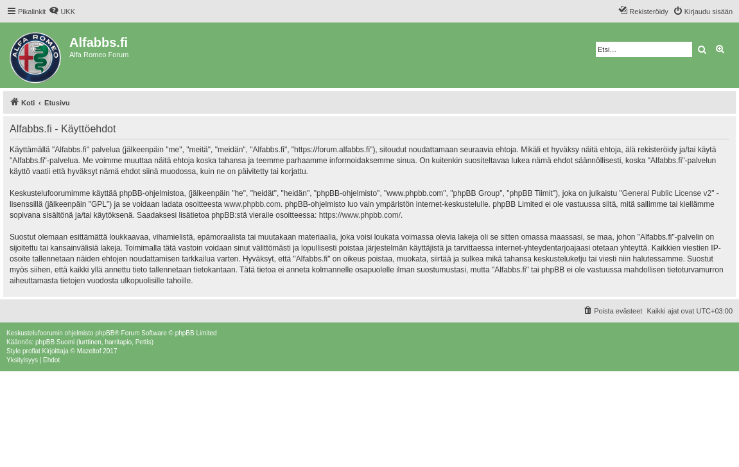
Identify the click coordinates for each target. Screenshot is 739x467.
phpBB (104, 333)
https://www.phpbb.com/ (360, 215)
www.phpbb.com (252, 204)
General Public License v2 (666, 193)
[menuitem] (62, 11)
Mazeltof (89, 351)
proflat (31, 351)
